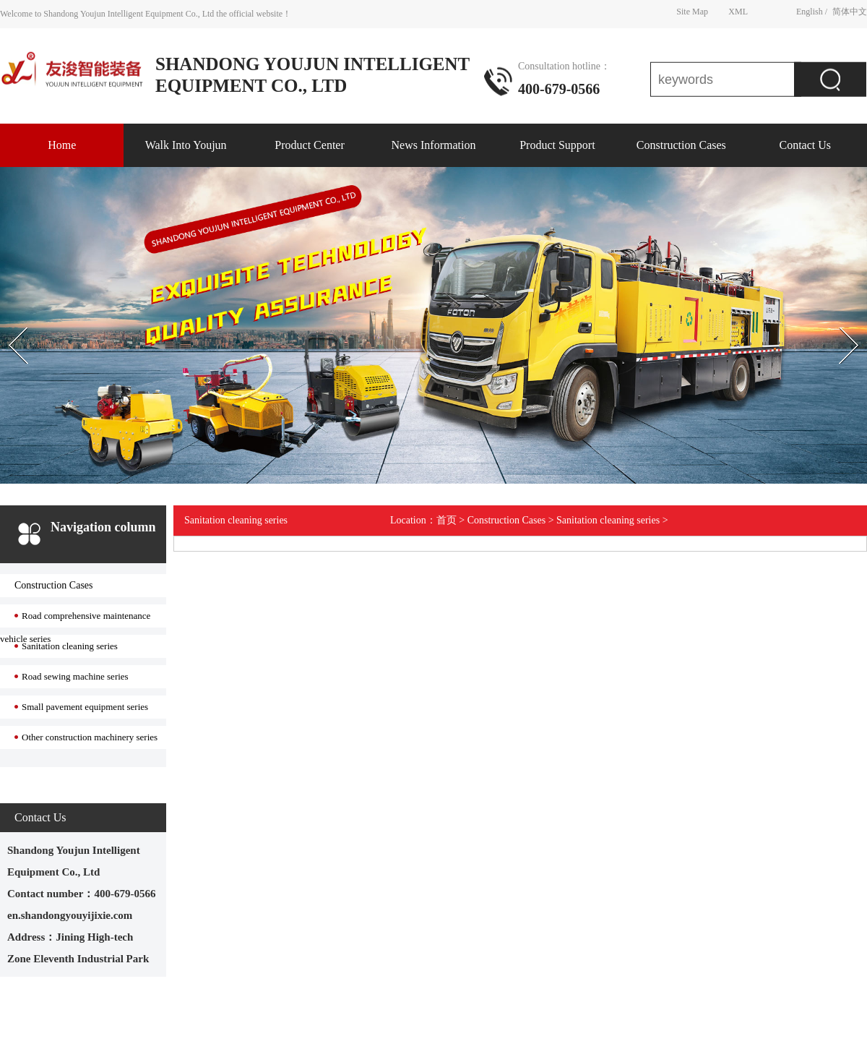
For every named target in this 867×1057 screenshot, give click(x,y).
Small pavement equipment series (85, 706)
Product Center (309, 145)
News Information (434, 145)
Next (833, 314)
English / (811, 11)
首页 (446, 520)
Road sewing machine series (75, 676)
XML (738, 11)
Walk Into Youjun (186, 145)
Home (62, 145)
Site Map (692, 11)
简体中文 (849, 11)
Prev (8, 314)
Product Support (557, 145)
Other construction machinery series (90, 737)
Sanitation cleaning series (70, 646)
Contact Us (805, 145)
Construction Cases (681, 145)
